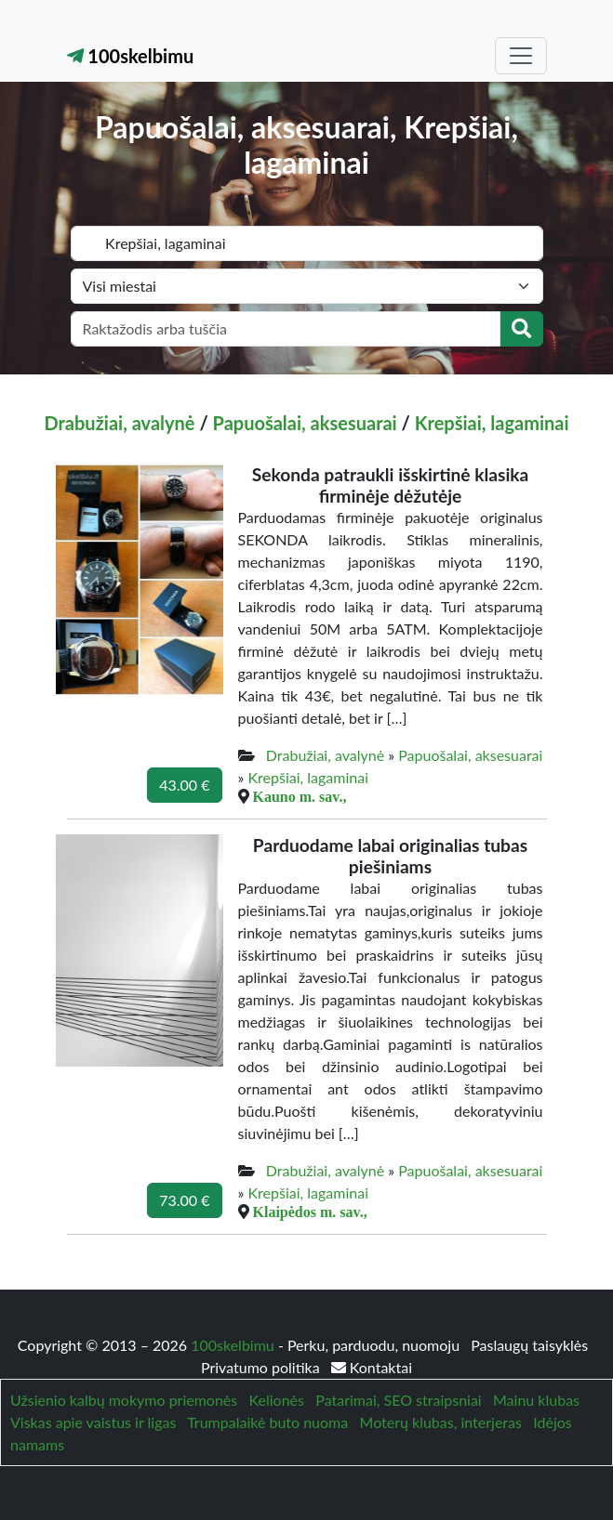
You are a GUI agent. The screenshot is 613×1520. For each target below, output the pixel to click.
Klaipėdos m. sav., (310, 1211)
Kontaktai (371, 1367)
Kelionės (276, 1400)
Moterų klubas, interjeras (441, 1422)
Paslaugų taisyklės (529, 1345)
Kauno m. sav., (300, 796)
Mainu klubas (536, 1400)
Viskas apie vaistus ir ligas (93, 1422)
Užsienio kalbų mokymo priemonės (123, 1400)
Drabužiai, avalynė (120, 423)
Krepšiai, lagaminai (492, 423)
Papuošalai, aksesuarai (305, 423)
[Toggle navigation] (521, 55)
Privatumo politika (262, 1367)
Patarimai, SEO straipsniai (398, 1400)
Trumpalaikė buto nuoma (267, 1422)
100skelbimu (130, 56)
